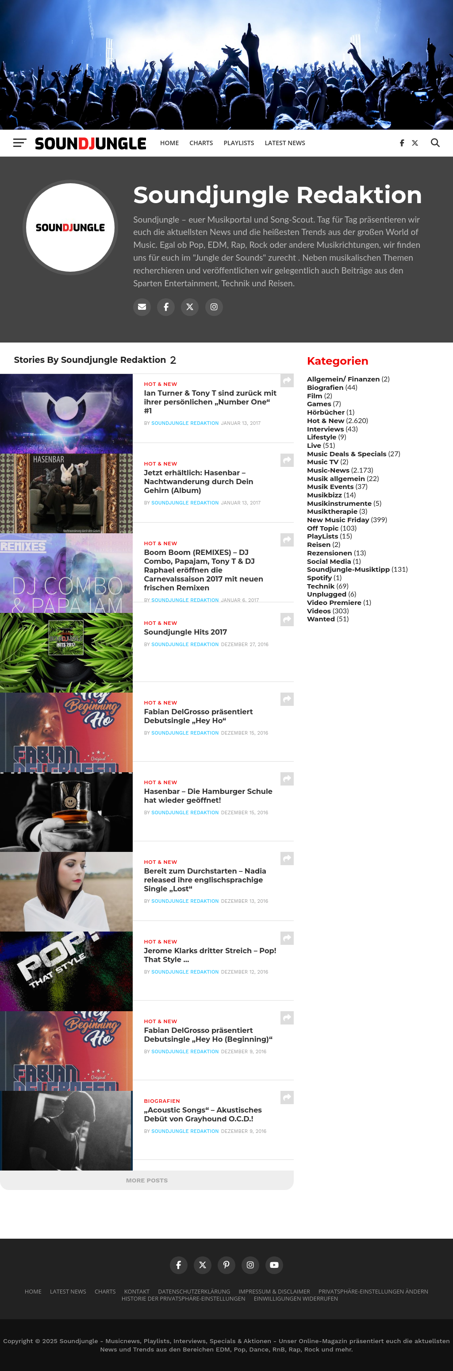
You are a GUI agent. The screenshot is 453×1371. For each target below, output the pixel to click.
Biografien (325, 387)
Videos (319, 611)
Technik (321, 586)
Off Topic (323, 528)
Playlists (238, 143)
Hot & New (325, 420)
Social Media (329, 561)
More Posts (147, 1180)
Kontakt (137, 1291)
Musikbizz (324, 495)
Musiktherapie (332, 511)
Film (314, 396)
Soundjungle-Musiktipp (348, 569)
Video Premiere (334, 602)
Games (319, 404)
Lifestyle (322, 437)
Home (169, 143)
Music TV (322, 462)
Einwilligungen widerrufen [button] (296, 1298)
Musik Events (330, 486)
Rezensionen (329, 553)
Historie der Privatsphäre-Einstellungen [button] (184, 1298)
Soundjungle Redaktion (185, 426)
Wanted (321, 619)
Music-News (328, 470)
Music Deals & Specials (347, 454)
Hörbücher (326, 412)
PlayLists (322, 536)
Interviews (325, 429)
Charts (201, 143)
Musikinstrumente (339, 503)
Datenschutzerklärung (194, 1291)
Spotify (319, 578)
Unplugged (326, 594)
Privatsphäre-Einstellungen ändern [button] (373, 1291)
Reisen (318, 544)
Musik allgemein (336, 478)
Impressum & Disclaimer (274, 1291)
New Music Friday (338, 520)
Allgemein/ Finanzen (343, 379)
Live (314, 445)
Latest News (285, 143)
